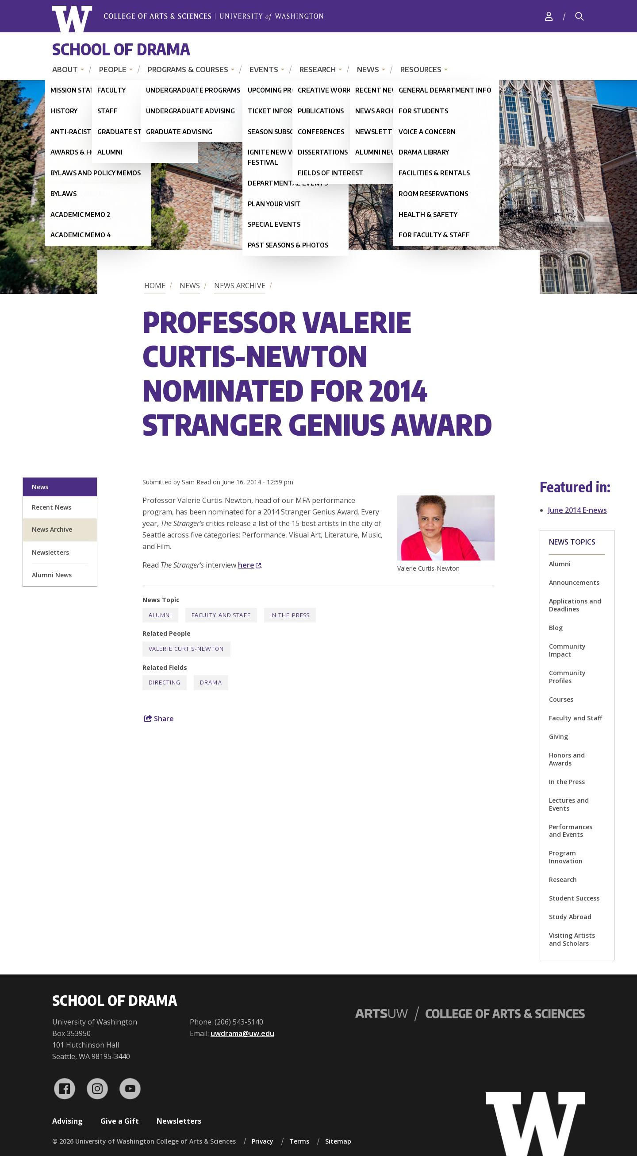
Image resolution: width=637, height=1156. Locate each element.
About (65, 69)
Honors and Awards (567, 759)
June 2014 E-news (577, 510)
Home (154, 285)
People (113, 69)
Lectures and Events (569, 804)
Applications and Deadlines (575, 605)
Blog (556, 627)
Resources (420, 69)
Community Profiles (567, 677)
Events (263, 69)
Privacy (262, 1141)
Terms (299, 1141)
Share (159, 718)
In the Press (567, 781)
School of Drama (121, 49)
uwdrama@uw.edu (242, 1033)
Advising (67, 1121)
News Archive (239, 285)
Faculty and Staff (575, 718)
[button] (446, 558)
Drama (211, 682)
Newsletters (179, 1121)
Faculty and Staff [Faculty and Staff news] (221, 615)
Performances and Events (570, 831)
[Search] (579, 16)
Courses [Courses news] (561, 699)
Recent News (51, 507)
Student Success (574, 898)
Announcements (574, 582)
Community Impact (567, 650)
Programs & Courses (188, 69)
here (249, 565)
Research (317, 69)
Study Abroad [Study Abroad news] (570, 916)
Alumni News (52, 575)
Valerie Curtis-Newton (186, 649)
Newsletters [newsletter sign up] (50, 552)
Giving (558, 736)
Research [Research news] (563, 879)
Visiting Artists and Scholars (572, 939)
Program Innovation (566, 857)
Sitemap (338, 1141)
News (368, 69)
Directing (164, 682)
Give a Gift (119, 1121)
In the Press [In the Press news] (290, 615)
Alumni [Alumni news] (560, 564)
